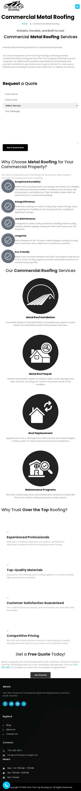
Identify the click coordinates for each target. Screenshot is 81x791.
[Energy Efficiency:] (8, 206)
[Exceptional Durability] (8, 186)
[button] (77, 7)
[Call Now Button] (6, 785)
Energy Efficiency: (25, 201)
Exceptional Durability (28, 181)
